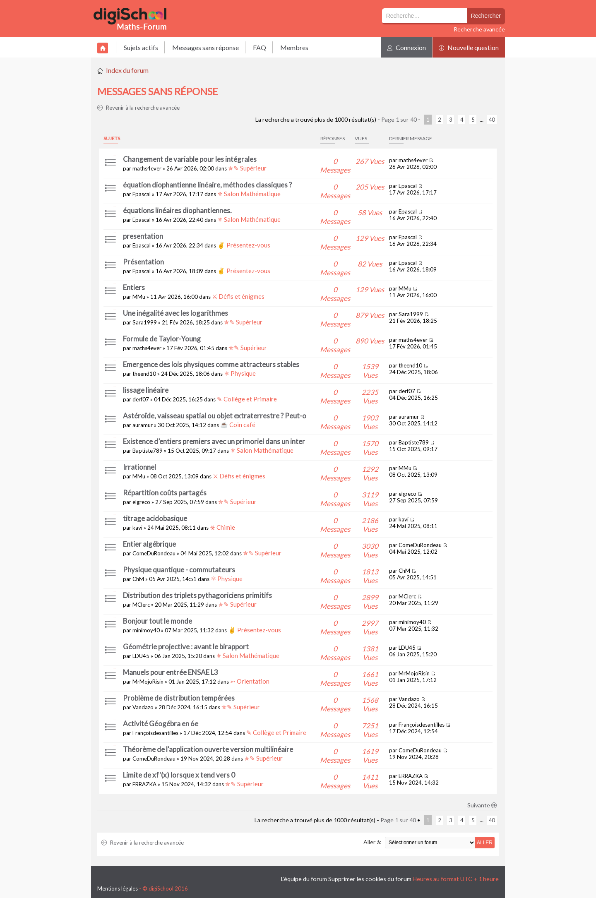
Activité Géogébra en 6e (160, 723)
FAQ (259, 47)
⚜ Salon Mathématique (249, 193)
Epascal (141, 194)
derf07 (140, 399)
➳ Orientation (249, 681)
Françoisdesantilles (155, 733)
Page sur (399, 119)
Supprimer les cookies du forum (369, 878)
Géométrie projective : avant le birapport (186, 646)
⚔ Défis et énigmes (238, 296)
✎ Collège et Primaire (247, 399)
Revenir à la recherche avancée (138, 107)
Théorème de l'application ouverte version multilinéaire (208, 749)
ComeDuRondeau (153, 553)
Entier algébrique (149, 544)
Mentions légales (117, 888)
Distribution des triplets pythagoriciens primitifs (197, 595)
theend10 (144, 373)
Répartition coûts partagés (165, 492)
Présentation (143, 261)
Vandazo (143, 707)
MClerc (141, 604)
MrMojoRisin (147, 681)
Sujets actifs (141, 47)
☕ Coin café (237, 424)
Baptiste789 (147, 450)
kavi (137, 527)
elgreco (141, 502)
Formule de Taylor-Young (162, 338)
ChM (138, 579)
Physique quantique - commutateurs (179, 569)
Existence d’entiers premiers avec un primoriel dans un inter (214, 441)
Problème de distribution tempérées (179, 698)
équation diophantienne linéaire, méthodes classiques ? (207, 184)
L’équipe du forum (304, 878)
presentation (143, 236)
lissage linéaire (145, 390)
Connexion (406, 47)
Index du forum (127, 70)
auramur (142, 425)
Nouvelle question (469, 47)
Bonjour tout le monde (157, 621)
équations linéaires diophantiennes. (177, 210)
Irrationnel (139, 467)
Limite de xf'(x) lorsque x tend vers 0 (179, 775)
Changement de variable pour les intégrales (190, 159)
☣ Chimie (222, 527)
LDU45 (140, 656)
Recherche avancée (479, 29)
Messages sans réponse (205, 47)
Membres (294, 47)
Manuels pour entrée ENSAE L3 (170, 672)
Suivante (482, 805)
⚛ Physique (240, 373)
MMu (138, 296)
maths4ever (146, 168)
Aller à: (372, 841)
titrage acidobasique (155, 518)
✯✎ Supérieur (247, 168)
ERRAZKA (144, 784)
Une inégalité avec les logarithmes (175, 313)
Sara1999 (144, 322)
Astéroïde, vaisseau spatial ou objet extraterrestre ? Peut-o (214, 415)
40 (492, 119)
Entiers (134, 287)
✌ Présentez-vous (243, 245)
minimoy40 (146, 630)
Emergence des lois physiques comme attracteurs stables (211, 364)
